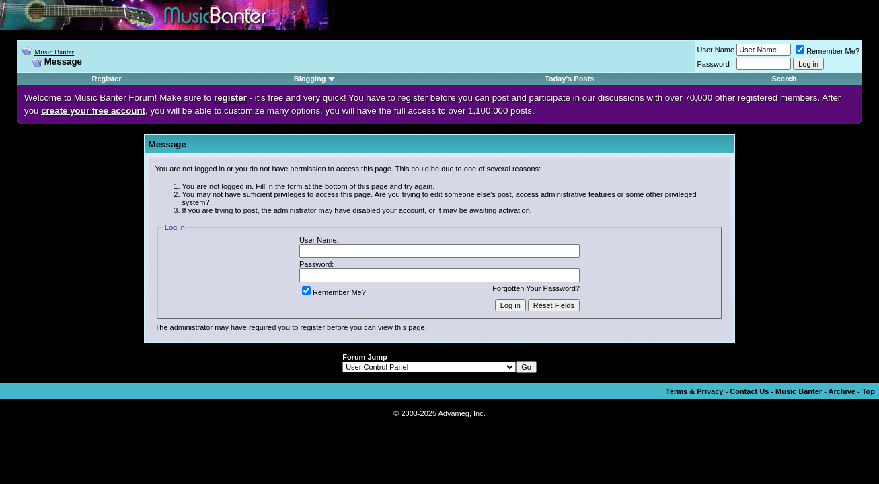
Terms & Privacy (694, 391)
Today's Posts (569, 79)
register (312, 327)
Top (868, 391)
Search (784, 79)
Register (106, 79)
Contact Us (749, 391)
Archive (842, 391)
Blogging (310, 79)
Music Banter (54, 52)
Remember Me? (827, 51)
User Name (716, 50)
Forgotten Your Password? (536, 288)
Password (713, 64)
